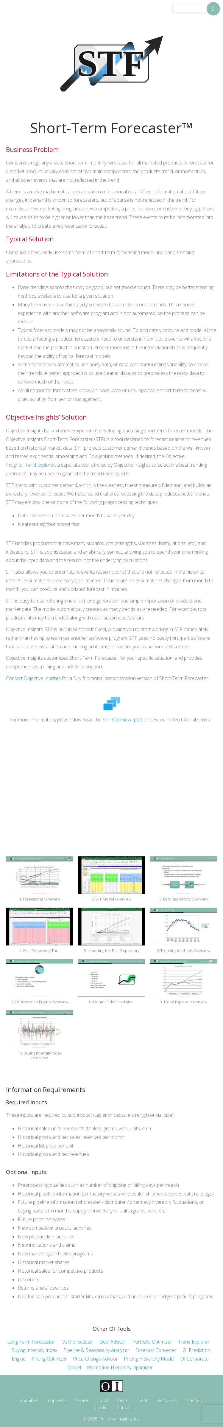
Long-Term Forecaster (31, 1342)
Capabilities (28, 1400)
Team (123, 1400)
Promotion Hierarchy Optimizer (120, 1367)
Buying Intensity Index (34, 1350)
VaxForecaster (77, 1342)
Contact (124, 1407)
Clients (143, 1400)
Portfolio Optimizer (155, 1342)
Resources (168, 1400)
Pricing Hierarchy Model (149, 1358)
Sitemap (194, 1400)
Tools (104, 1400)
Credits (101, 1407)
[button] (40, 882)
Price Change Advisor (98, 1358)
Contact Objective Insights (33, 678)
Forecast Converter (156, 1350)
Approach (57, 1400)
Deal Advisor (112, 1342)
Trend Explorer (39, 465)
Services (83, 1400)
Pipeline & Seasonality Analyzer (96, 1350)
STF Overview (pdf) (122, 719)
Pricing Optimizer (49, 1358)
